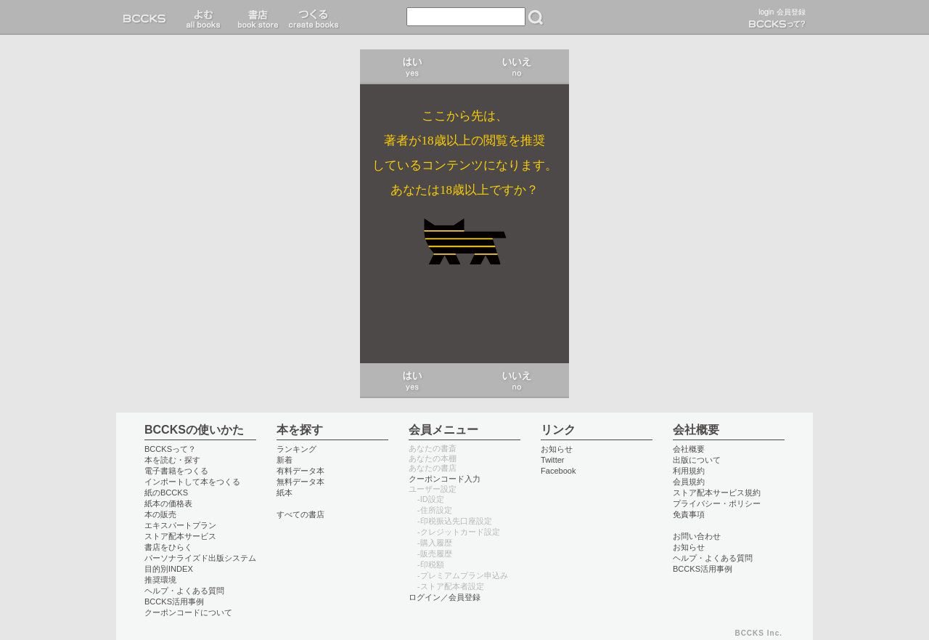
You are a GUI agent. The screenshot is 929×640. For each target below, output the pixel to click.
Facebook (558, 470)
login (766, 12)
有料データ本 (300, 470)
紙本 (284, 492)
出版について (697, 459)
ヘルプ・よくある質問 (184, 590)
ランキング (296, 449)
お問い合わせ (697, 536)
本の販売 (160, 514)
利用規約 (689, 470)
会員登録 (791, 12)
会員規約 (689, 481)
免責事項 (689, 514)
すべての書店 (300, 514)
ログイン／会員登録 (444, 597)
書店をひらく (168, 547)
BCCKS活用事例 (174, 601)
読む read (204, 17)
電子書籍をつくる (176, 470)
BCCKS (147, 17)
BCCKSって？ (170, 449)
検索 (535, 17)
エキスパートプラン (180, 525)
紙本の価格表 (168, 503)
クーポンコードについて (188, 612)
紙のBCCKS (166, 492)
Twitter (553, 459)
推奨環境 (160, 579)
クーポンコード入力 (444, 478)
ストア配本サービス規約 (717, 492)
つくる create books (313, 17)
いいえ (516, 66)
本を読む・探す (172, 459)
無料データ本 (300, 481)
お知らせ (557, 449)
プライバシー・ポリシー (717, 503)
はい (412, 66)
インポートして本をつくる (192, 481)
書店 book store (256, 17)
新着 (284, 459)
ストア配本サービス (180, 536)
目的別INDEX (168, 568)
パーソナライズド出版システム (200, 558)
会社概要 (689, 449)
